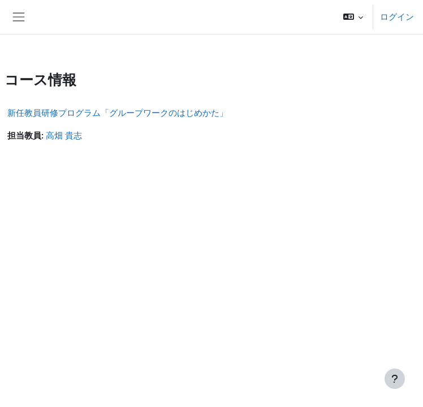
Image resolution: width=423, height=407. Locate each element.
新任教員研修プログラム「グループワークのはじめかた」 (117, 113)
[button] (353, 17)
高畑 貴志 (64, 136)
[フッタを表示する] (395, 379)
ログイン (397, 17)
